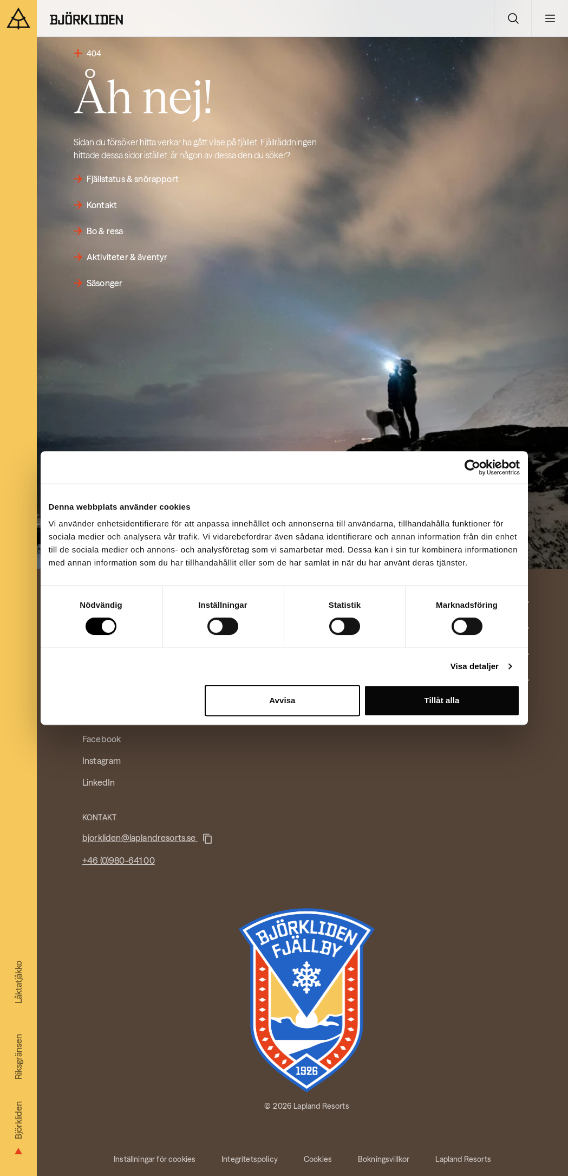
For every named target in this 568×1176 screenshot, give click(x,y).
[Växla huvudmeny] (549, 18)
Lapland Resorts (463, 1159)
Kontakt (102, 205)
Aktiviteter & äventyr (127, 257)
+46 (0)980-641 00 (118, 860)
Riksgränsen (18, 1056)
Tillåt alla (441, 700)
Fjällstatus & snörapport (133, 178)
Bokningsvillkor (383, 1159)
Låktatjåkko (18, 982)
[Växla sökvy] (512, 18)
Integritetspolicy (249, 1159)
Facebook (101, 739)
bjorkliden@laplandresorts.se (140, 837)
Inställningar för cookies (154, 1159)
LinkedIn (98, 782)
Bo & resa (105, 231)
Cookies (318, 1159)
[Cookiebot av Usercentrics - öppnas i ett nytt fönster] (472, 467)
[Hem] (86, 18)
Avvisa (282, 700)
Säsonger (104, 283)
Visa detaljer (475, 666)
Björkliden (18, 1133)
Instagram (101, 760)
